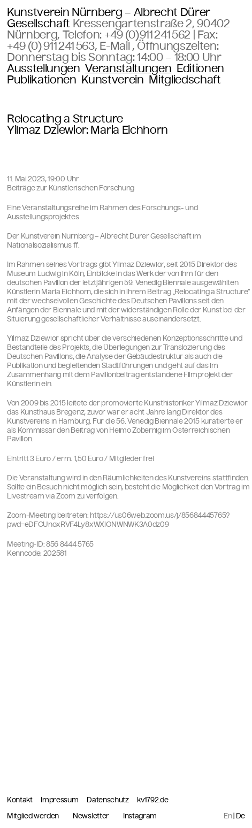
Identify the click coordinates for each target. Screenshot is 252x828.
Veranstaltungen (128, 68)
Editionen (200, 68)
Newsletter (91, 816)
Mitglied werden (33, 816)
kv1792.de (152, 800)
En (228, 816)
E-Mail (116, 46)
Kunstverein (112, 80)
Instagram (140, 816)
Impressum (60, 799)
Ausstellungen (43, 68)
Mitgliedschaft (184, 80)
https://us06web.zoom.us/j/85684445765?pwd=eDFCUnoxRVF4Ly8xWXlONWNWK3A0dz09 (118, 520)
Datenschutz (108, 799)
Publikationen (42, 80)
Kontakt (20, 799)
